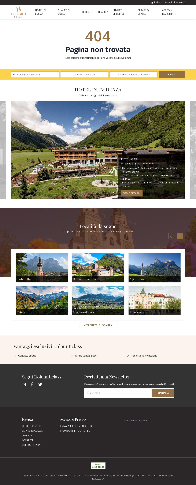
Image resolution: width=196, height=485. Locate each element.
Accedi (168, 2)
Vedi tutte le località (98, 325)
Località (102, 12)
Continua (162, 393)
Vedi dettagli (131, 193)
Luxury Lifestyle (32, 445)
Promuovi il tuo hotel (75, 430)
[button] (9, 151)
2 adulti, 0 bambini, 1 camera (133, 74)
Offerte (87, 12)
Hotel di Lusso (31, 426)
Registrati (179, 2)
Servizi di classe (32, 430)
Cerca (171, 74)
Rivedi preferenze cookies (136, 420)
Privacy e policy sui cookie (77, 426)
